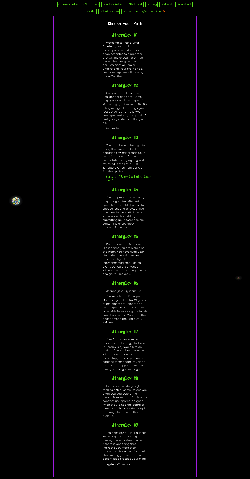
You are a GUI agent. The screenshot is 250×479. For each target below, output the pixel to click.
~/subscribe (153, 11)
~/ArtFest (135, 4)
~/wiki (90, 11)
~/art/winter (113, 4)
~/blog (151, 4)
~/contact (184, 4)
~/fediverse (109, 11)
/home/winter (69, 4)
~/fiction (91, 4)
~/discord (130, 11)
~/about (166, 4)
